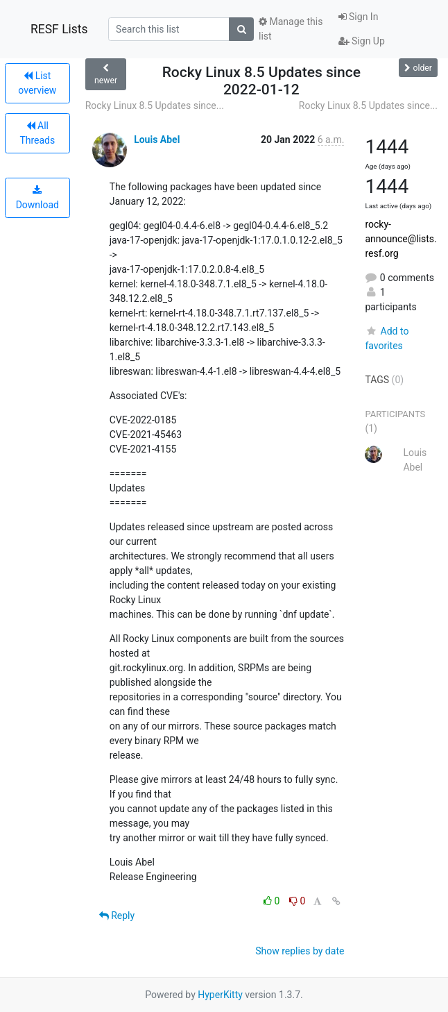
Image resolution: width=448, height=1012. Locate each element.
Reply (117, 915)
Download (37, 197)
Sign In (358, 16)
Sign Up (361, 41)
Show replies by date (299, 950)
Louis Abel (157, 139)
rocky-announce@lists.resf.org (400, 239)
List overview (37, 83)
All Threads (37, 133)
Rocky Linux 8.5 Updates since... (154, 105)
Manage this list (290, 29)
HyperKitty (220, 994)
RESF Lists (59, 29)
